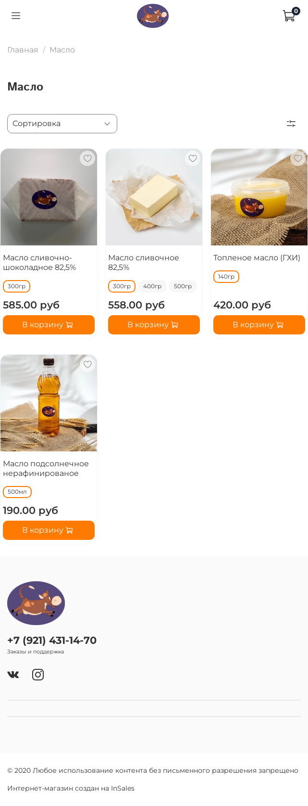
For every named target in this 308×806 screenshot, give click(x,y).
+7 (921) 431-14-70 (52, 640)
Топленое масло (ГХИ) (256, 257)
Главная (22, 49)
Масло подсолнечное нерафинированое (46, 468)
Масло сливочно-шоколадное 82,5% (39, 262)
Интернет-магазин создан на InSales (71, 788)
